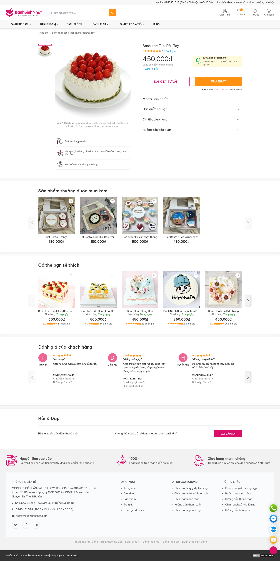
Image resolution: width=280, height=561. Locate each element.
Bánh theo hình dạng (194, 541)
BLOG (156, 24)
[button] (248, 300)
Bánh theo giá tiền (111, 541)
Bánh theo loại (151, 541)
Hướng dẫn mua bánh (238, 493)
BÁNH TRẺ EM (74, 24)
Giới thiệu (129, 493)
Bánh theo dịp (171, 541)
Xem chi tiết (151, 68)
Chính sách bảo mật (186, 499)
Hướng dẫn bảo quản (238, 510)
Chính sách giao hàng (187, 510)
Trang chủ (43, 32)
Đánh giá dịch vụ (134, 510)
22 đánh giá (169, 51)
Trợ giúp (129, 504)
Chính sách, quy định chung (191, 488)
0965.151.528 (221, 89)
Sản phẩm (130, 499)
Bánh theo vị (132, 541)
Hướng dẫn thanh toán (187, 504)
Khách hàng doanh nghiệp (241, 488)
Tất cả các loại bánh (85, 541)
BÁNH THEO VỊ (48, 24)
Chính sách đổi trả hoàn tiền (191, 493)
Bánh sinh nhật (59, 32)
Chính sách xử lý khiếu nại (240, 504)
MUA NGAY (218, 81)
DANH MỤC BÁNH (20, 24)
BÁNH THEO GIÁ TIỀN (130, 24)
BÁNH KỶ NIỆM (100, 24)
